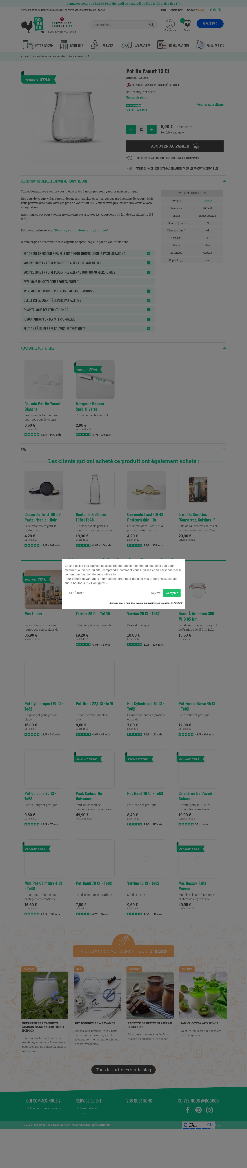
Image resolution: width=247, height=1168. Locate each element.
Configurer (76, 592)
